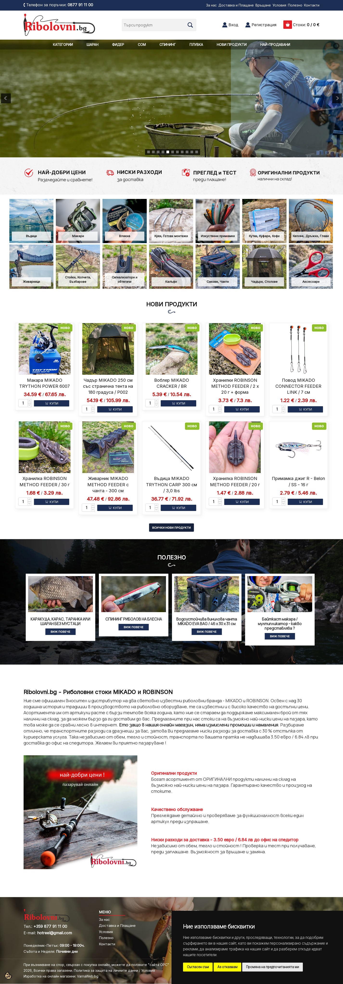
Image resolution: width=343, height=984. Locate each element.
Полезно (295, 5)
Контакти (311, 5)
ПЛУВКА (196, 45)
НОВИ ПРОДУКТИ (232, 45)
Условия (279, 5)
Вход (233, 24)
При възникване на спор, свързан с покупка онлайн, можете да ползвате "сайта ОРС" (96, 965)
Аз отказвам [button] (227, 967)
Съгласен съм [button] (198, 967)
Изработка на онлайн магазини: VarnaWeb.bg (61, 976)
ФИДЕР (118, 45)
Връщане (263, 5)
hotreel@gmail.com (54, 932)
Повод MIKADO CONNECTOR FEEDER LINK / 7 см (298, 386)
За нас (211, 5)
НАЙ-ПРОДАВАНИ (275, 45)
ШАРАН (92, 45)
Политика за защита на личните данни (106, 970)
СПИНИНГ (167, 45)
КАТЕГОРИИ (63, 45)
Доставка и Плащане (236, 5)
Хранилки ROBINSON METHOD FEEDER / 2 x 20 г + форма (235, 386)
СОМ (142, 45)
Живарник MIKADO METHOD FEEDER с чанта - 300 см (108, 484)
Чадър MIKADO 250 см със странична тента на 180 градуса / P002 (108, 386)
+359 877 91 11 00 (50, 926)
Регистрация (264, 24)
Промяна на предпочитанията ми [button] (272, 967)
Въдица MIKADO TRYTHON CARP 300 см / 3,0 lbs (171, 484)
